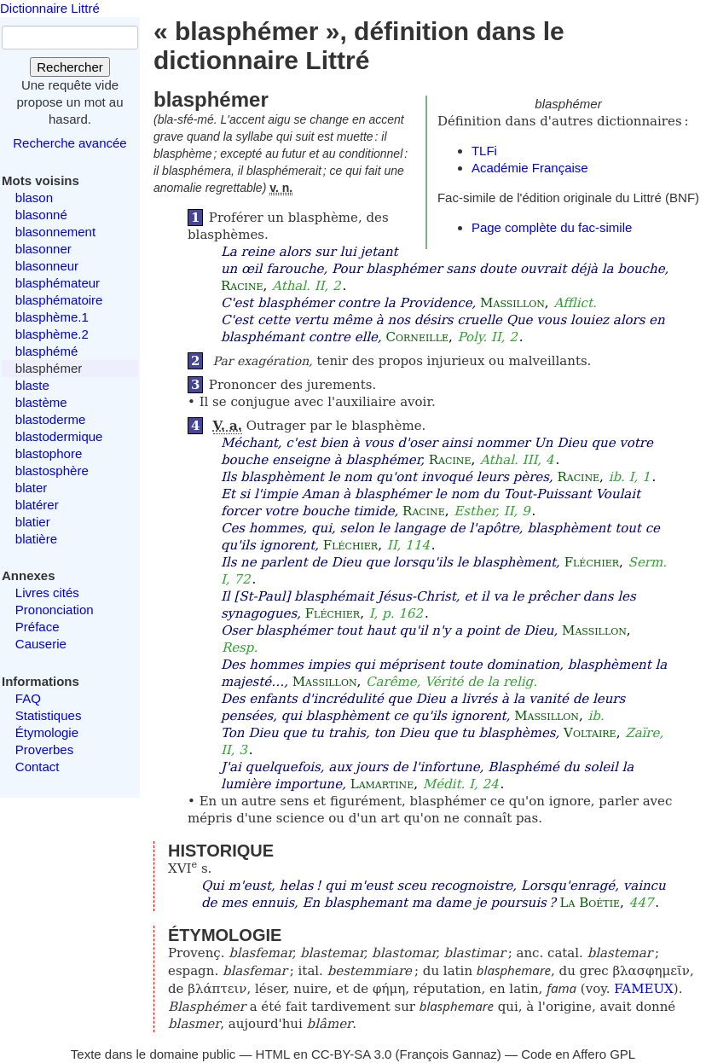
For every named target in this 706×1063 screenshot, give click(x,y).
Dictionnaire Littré (50, 8)
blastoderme (50, 419)
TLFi (484, 150)
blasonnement (55, 231)
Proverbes (44, 749)
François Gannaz (448, 1054)
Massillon (512, 303)
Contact (37, 766)
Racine (242, 285)
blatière (36, 539)
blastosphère (52, 470)
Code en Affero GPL (578, 1054)
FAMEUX (644, 988)
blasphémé (46, 351)
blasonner (43, 248)
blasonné (41, 214)
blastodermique (59, 436)
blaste (32, 385)
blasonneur (46, 265)
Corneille (417, 337)
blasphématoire (59, 300)
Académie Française (530, 167)
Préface (37, 626)
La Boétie (590, 902)
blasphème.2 (52, 334)
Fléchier (350, 545)
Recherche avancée (69, 143)
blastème (41, 402)
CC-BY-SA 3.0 (351, 1054)
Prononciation (54, 609)
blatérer (37, 504)
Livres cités (47, 592)
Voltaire (590, 733)
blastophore (48, 453)
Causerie (41, 643)
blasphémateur (57, 283)
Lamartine (382, 784)
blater (31, 487)
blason (34, 197)
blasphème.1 (52, 317)
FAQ (28, 698)
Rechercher (70, 67)
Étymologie (46, 732)
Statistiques (48, 715)
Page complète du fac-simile (552, 227)
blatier (32, 521)
